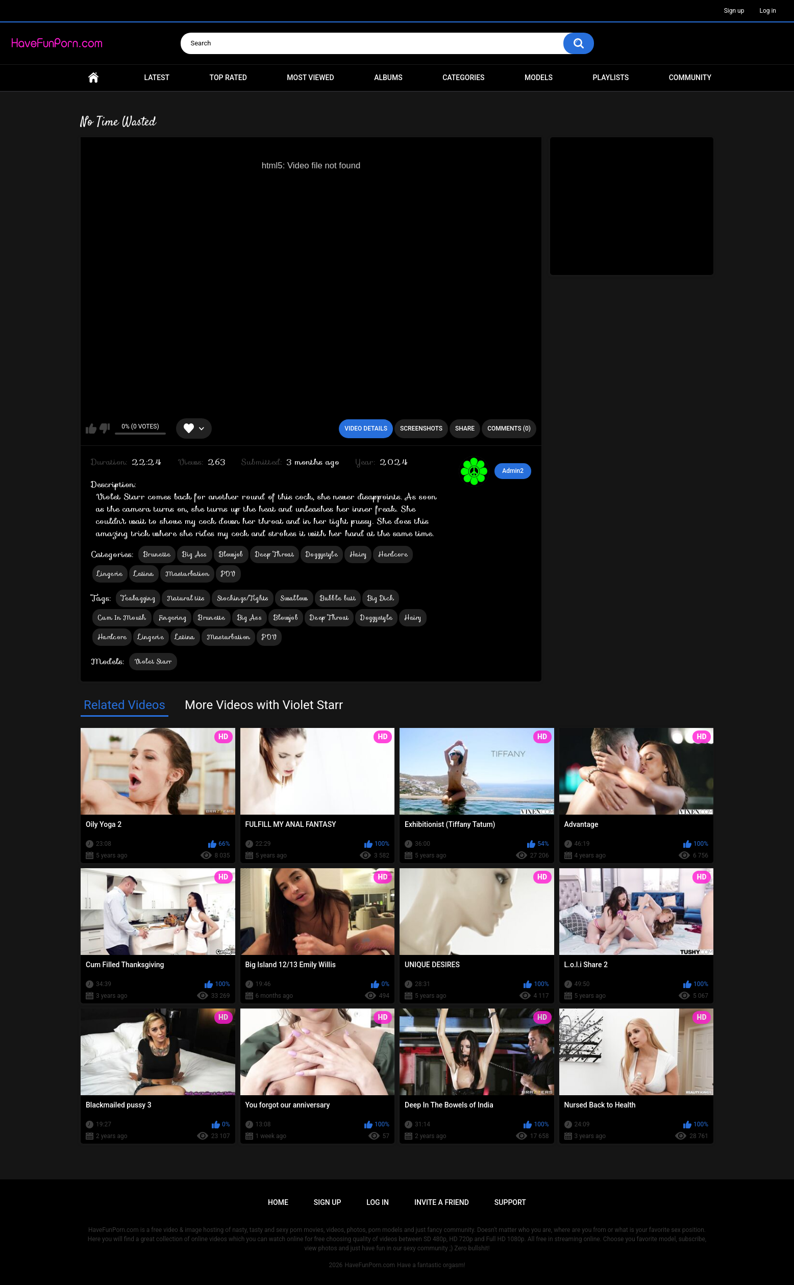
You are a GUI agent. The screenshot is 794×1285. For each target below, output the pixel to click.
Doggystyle (322, 554)
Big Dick (380, 598)
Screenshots (421, 428)
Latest (157, 77)
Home (93, 78)
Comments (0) (509, 428)
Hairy (358, 554)
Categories (463, 77)
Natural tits (186, 598)
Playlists (611, 77)
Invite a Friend (441, 1202)
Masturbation (187, 573)
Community (690, 77)
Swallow (294, 598)
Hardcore (392, 554)
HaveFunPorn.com (369, 1265)
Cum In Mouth (121, 617)
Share (465, 428)
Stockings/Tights (243, 598)
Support (510, 1202)
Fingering (172, 617)
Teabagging (138, 598)
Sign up (734, 10)
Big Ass (194, 554)
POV (228, 573)
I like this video (91, 428)
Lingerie (109, 573)
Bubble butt (338, 598)
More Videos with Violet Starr (264, 705)
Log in (767, 10)
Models (539, 77)
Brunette (156, 554)
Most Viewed (310, 77)
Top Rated (228, 77)
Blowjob (231, 554)
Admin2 (513, 470)
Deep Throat (274, 554)
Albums (388, 77)
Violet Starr (153, 661)
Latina (144, 573)
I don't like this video (104, 428)
